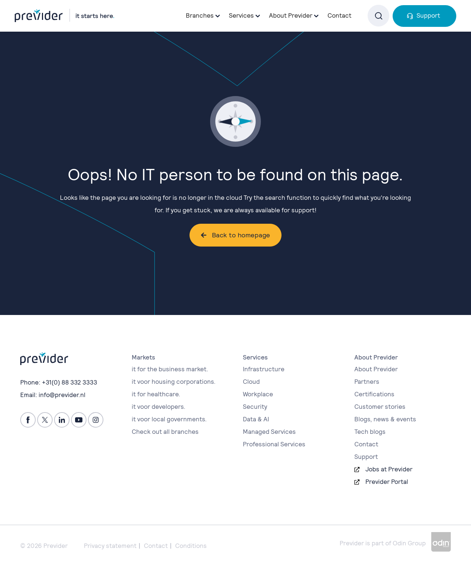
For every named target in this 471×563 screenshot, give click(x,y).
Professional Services (274, 444)
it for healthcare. (156, 394)
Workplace (258, 394)
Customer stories (380, 407)
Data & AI (256, 419)
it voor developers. (158, 407)
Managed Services (269, 432)
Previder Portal (386, 482)
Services (241, 15)
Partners (366, 382)
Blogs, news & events (385, 419)
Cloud (251, 382)
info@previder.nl (62, 395)
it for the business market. (170, 369)
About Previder (376, 369)
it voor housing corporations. (174, 382)
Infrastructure (263, 369)
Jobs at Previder (388, 469)
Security (255, 407)
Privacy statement (110, 546)
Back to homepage (241, 235)
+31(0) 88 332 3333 (69, 382)
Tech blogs (370, 432)
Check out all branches (165, 432)
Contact (339, 15)
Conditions (191, 546)
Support (428, 15)
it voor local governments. (169, 419)
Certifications (374, 394)
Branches (200, 15)
